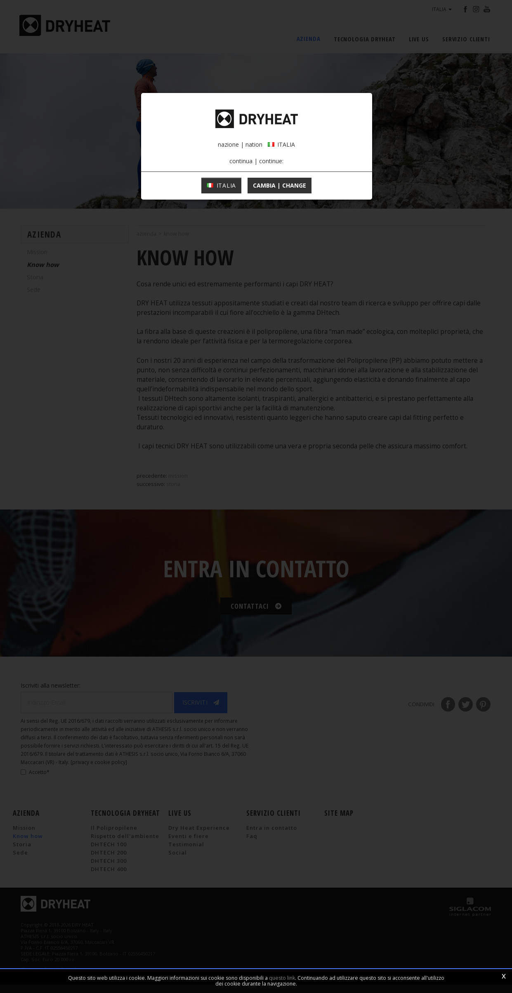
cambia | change (279, 192)
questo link (282, 977)
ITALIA (221, 192)
